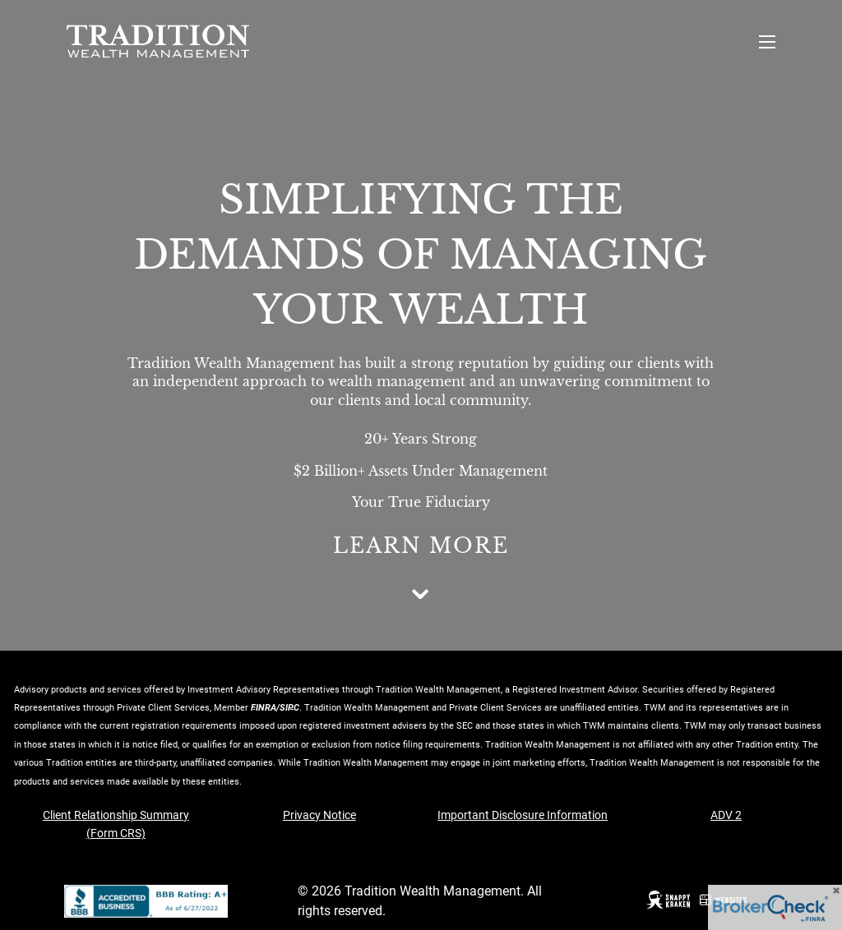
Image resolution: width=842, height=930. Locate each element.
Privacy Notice (319, 815)
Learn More (421, 546)
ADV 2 (726, 815)
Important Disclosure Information (522, 815)
